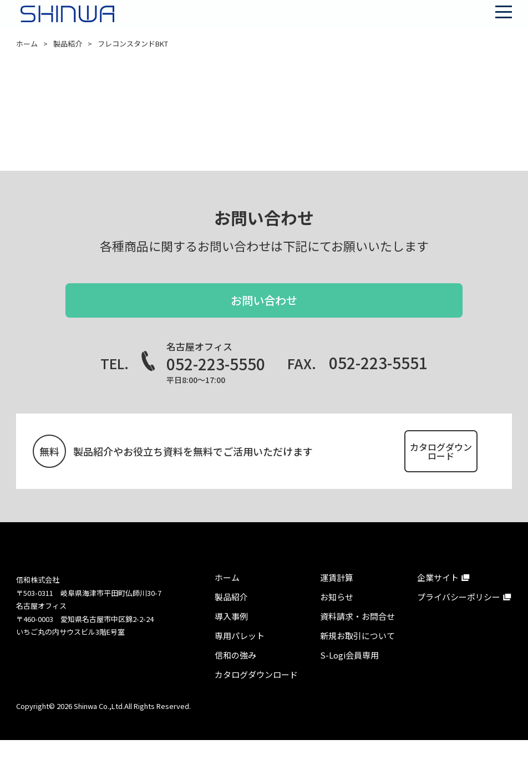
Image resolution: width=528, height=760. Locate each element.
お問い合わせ (264, 309)
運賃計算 (336, 597)
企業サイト (438, 597)
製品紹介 (67, 43)
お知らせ (336, 617)
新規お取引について (357, 655)
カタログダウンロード (412, 464)
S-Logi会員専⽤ (349, 675)
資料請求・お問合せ (357, 636)
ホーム (27, 43)
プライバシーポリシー (458, 617)
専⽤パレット (240, 655)
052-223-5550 (215, 380)
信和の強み (235, 675)
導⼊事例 (231, 636)
